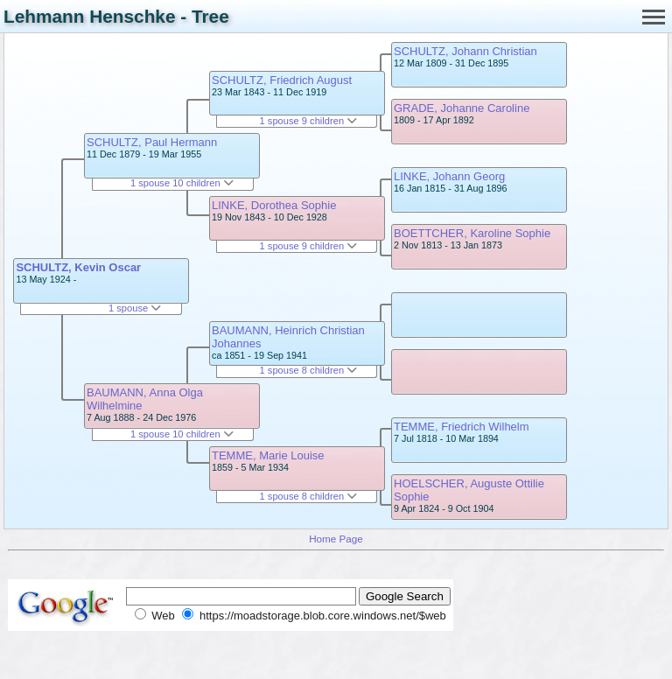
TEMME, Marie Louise (268, 455)
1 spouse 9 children (309, 121)
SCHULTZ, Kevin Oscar (78, 267)
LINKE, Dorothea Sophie (274, 205)
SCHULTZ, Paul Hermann (152, 142)
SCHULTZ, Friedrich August (282, 80)
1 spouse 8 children (309, 370)
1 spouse (134, 308)
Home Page (336, 538)
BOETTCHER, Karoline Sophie (472, 233)
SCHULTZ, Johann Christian (465, 51)
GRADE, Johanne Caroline (461, 108)
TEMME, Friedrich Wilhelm (461, 426)
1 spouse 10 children (182, 183)
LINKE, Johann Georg (449, 176)
